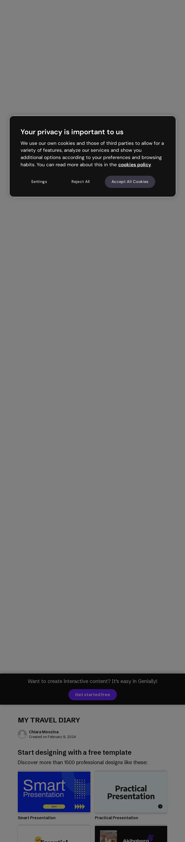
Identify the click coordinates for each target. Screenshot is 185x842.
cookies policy (134, 165)
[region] (92, 156)
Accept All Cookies (130, 181)
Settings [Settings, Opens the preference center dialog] (39, 181)
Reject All (80, 181)
